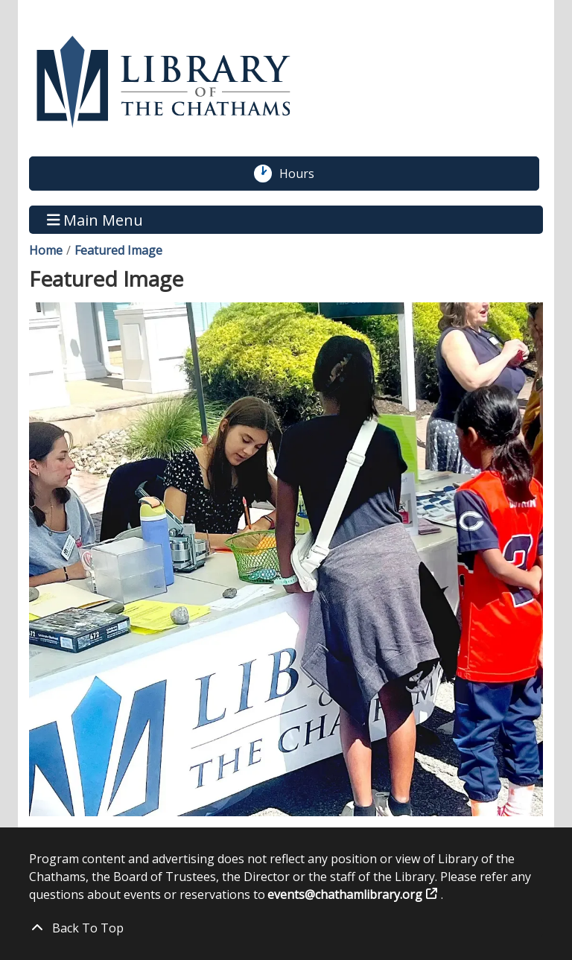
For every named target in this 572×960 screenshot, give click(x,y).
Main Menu (95, 219)
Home (46, 250)
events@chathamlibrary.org (345, 894)
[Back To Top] (286, 928)
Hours (304, 173)
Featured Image (118, 250)
